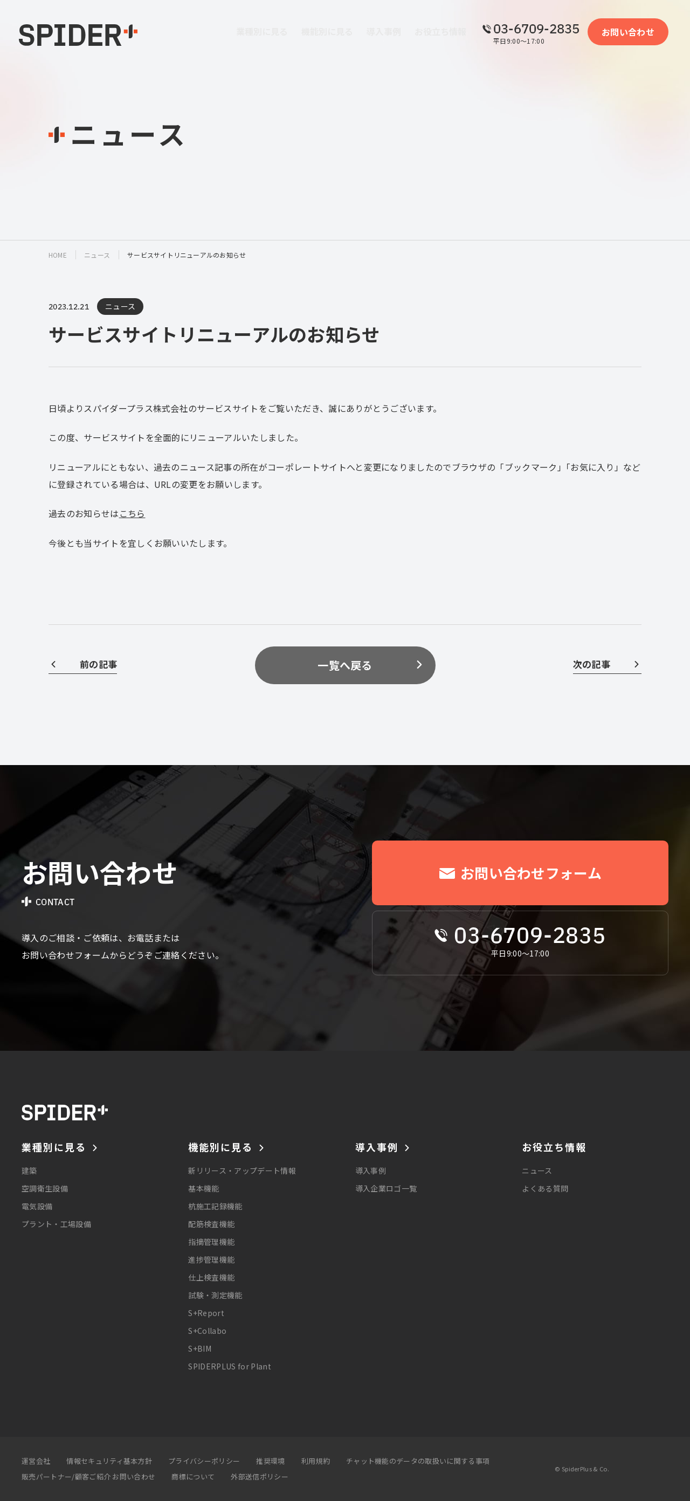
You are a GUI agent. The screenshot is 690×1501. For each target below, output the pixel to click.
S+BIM (199, 1348)
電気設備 (37, 1206)
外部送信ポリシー (259, 1476)
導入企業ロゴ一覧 (386, 1188)
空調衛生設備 (45, 1188)
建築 (29, 1170)
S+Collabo (207, 1330)
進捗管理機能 (211, 1259)
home (58, 254)
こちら (132, 513)
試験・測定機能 (215, 1295)
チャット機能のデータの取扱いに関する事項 (417, 1461)
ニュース (97, 254)
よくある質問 (545, 1188)
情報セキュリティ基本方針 (109, 1461)
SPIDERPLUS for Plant (229, 1366)
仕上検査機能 (211, 1277)
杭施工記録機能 (215, 1206)
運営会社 (36, 1461)
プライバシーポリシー (204, 1461)
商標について (193, 1476)
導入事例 (370, 1170)
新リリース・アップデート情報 (241, 1170)
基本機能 (203, 1188)
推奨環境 (270, 1461)
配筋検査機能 (211, 1223)
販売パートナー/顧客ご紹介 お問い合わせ (88, 1476)
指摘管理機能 (211, 1241)
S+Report (206, 1312)
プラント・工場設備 (56, 1223)
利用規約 (315, 1461)
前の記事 (98, 664)
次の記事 (591, 664)
